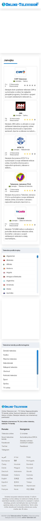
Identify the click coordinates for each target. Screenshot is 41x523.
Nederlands (18, 486)
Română (30, 464)
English (4, 478)
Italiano (17, 475)
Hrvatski (17, 464)
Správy (25, 81)
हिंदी (15, 461)
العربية (4, 457)
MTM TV (20, 148)
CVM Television (20, 79)
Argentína (8, 281)
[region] (20, 274)
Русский (30, 468)
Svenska (30, 475)
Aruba (7, 289)
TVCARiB (20, 218)
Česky (4, 464)
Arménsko (8, 285)
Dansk (4, 468)
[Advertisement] (20, 31)
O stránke (24, 433)
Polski (29, 457)
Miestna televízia (10, 359)
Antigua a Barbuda (12, 276)
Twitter (4, 446)
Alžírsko (7, 264)
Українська (31, 486)
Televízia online (8, 433)
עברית (16, 457)
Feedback (24, 446)
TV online (6, 388)
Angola (7, 272)
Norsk (16, 489)
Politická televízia (10, 375)
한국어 (16, 482)
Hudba (5, 355)
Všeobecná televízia (25, 186)
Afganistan (9, 256)
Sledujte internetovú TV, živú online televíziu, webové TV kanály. (18, 422)
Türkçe (29, 482)
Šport (5, 379)
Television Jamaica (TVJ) (20, 184)
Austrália (8, 293)
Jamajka (18, 81)
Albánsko (8, 260)
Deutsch (5, 471)
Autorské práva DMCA (28, 437)
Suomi (4, 486)
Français (5, 489)
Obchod (6, 371)
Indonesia (18, 471)
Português (30, 461)
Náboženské (25, 149)
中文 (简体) (30, 489)
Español (5, 482)
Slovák (29, 471)
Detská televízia (9, 351)
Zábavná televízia (25, 220)
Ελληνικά (5, 475)
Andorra (8, 268)
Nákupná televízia (10, 367)
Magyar (17, 468)
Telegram (5, 450)
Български (6, 461)
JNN (20, 113)
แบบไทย (30, 478)
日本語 (16, 478)
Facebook (6, 443)
